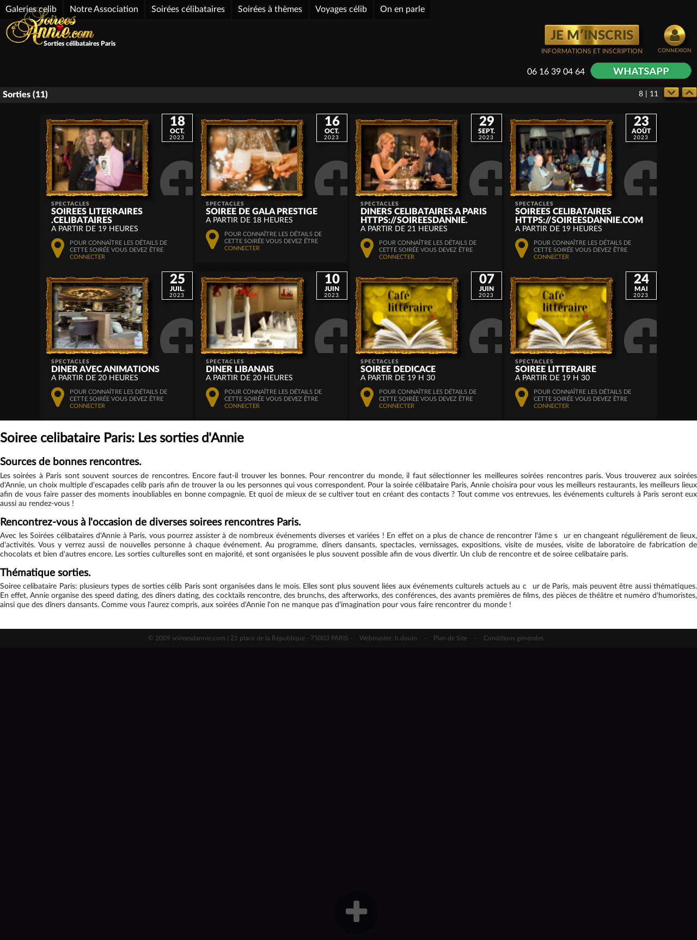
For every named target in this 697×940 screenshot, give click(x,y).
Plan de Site (450, 930)
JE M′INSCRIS (592, 35)
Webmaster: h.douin (388, 930)
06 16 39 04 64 (556, 71)
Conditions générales (513, 930)
